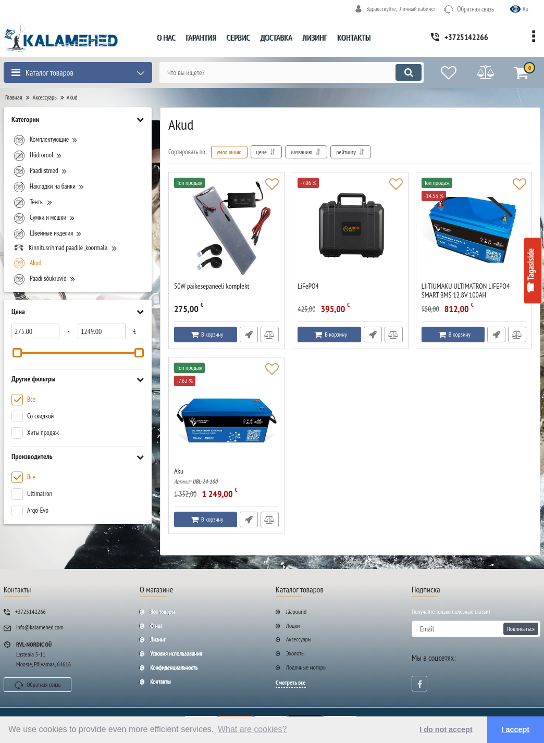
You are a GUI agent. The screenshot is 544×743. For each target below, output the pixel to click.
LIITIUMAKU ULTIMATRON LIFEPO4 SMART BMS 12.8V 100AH (474, 295)
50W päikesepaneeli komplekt (211, 286)
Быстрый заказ (249, 334)
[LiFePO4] (350, 230)
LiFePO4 (308, 286)
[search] (291, 72)
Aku (226, 476)
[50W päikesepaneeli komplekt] (226, 230)
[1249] (102, 331)
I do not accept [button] (446, 729)
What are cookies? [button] (252, 729)
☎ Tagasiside (531, 271)
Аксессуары (298, 639)
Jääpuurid (296, 611)
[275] (35, 331)
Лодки (293, 625)
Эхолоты (295, 653)
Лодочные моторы (306, 667)
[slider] (17, 352)
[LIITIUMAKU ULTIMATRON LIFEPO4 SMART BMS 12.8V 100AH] (474, 230)
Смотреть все (291, 682)
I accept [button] (516, 729)
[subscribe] (476, 629)
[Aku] (226, 415)
